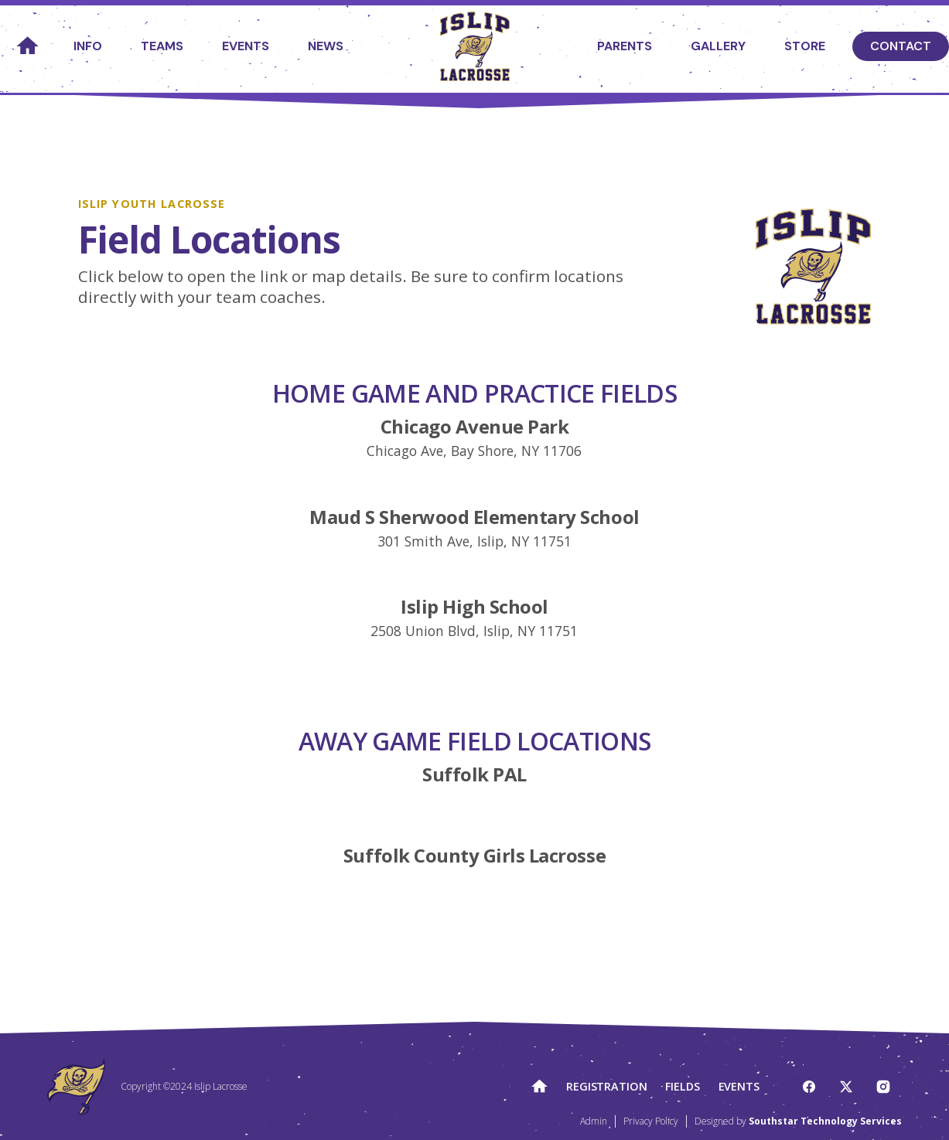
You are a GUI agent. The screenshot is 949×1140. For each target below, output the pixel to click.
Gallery (718, 46)
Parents (624, 46)
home (27, 46)
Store (804, 46)
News (325, 46)
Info (87, 46)
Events (245, 46)
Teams (162, 46)
